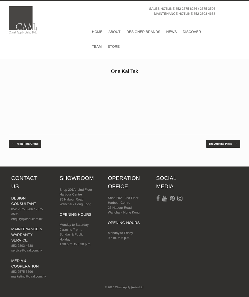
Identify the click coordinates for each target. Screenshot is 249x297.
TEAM (97, 46)
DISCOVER (192, 32)
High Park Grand (25, 144)
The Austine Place (223, 144)
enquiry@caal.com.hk (26, 219)
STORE (114, 46)
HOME (97, 32)
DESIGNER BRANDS (143, 32)
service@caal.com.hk (26, 250)
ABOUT (114, 32)
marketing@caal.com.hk (28, 276)
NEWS (171, 32)
